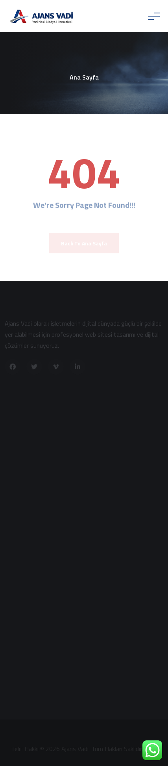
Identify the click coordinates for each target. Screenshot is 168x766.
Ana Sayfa (84, 77)
